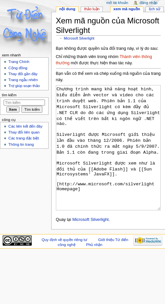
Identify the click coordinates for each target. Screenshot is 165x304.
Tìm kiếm (9, 95)
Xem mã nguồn (126, 9)
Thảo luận (92, 9)
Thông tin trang (21, 144)
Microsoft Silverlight (79, 38)
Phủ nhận (94, 269)
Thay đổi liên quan (23, 132)
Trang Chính (18, 62)
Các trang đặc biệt (23, 138)
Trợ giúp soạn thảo (24, 86)
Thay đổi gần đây (22, 74)
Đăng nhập (148, 3)
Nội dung (67, 9)
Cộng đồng (17, 68)
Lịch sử (155, 9)
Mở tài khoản (117, 3)
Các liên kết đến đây (25, 126)
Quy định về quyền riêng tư (64, 264)
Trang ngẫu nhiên (23, 80)
